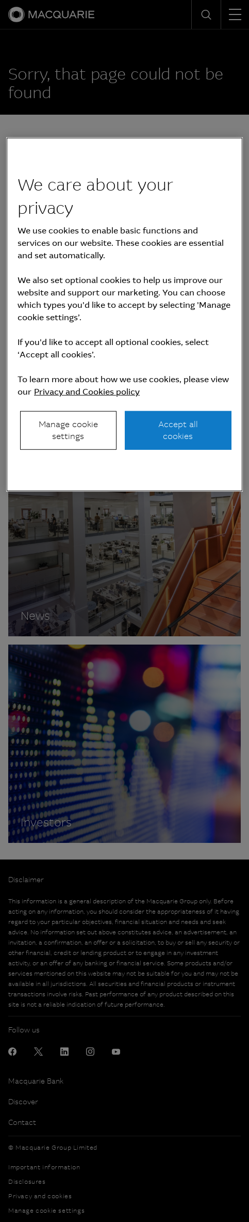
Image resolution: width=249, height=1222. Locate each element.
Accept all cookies (178, 430)
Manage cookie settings (68, 430)
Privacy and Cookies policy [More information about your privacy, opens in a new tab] (87, 391)
